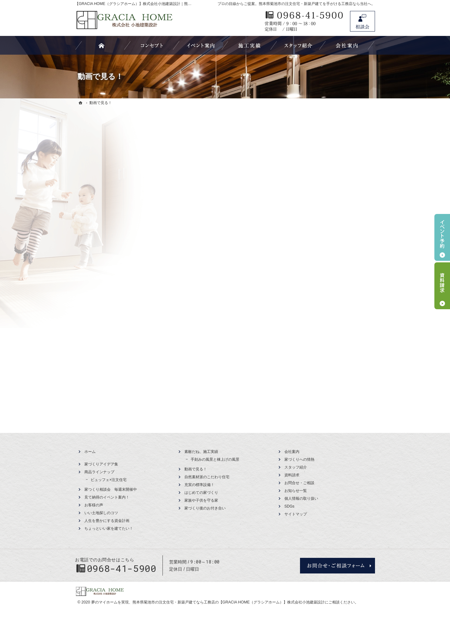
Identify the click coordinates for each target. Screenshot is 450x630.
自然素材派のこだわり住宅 (206, 477)
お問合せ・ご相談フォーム (337, 565)
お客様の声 (93, 505)
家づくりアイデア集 (101, 464)
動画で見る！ (195, 469)
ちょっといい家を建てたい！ (108, 528)
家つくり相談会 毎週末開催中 (110, 489)
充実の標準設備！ (199, 485)
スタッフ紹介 (295, 467)
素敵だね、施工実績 (201, 451)
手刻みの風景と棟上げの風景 (215, 459)
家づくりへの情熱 (299, 459)
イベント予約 (442, 237)
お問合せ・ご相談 (299, 483)
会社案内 (291, 451)
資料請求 (291, 475)
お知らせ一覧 (295, 491)
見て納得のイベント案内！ (106, 497)
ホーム (90, 451)
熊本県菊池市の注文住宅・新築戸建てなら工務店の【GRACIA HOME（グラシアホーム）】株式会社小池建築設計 (228, 602)
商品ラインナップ (99, 472)
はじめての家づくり (201, 492)
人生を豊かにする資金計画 (106, 520)
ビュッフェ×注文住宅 (109, 480)
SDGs (289, 506)
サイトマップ (295, 514)
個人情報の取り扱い (301, 498)
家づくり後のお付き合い (205, 508)
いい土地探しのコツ (101, 513)
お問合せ (362, 21)
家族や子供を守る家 (201, 500)
